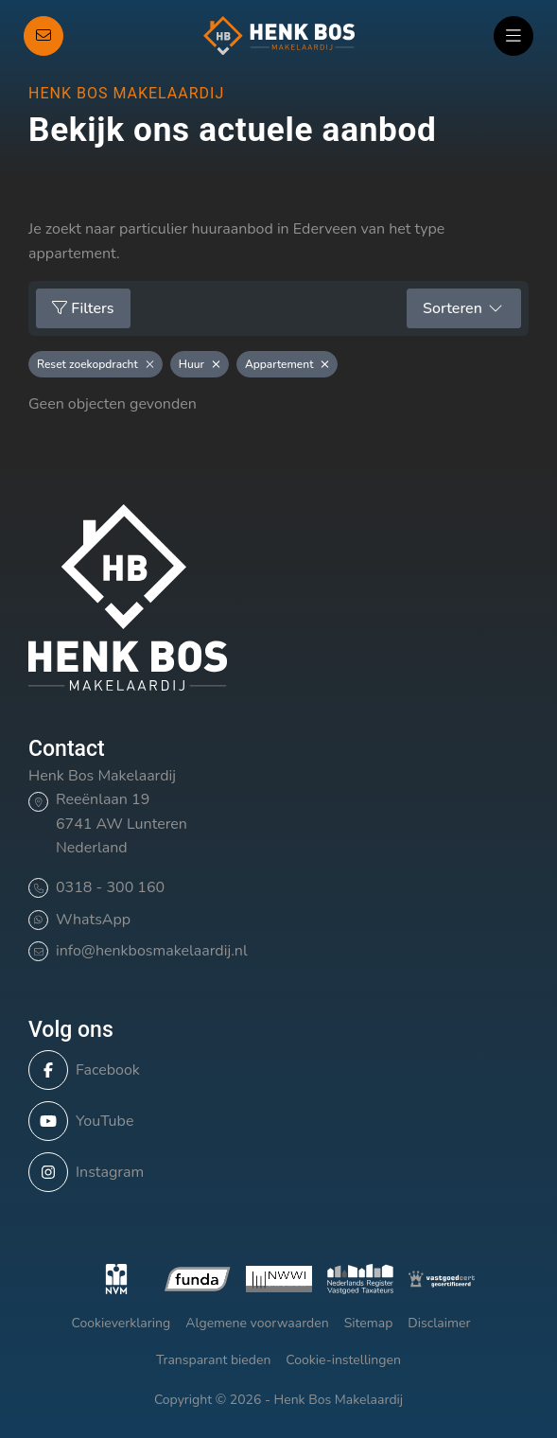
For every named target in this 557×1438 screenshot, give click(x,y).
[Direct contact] (43, 36)
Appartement (287, 364)
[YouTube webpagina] (272, 1121)
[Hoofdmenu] (513, 36)
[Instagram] (272, 1172)
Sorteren (464, 308)
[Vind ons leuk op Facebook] (272, 1070)
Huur (199, 364)
